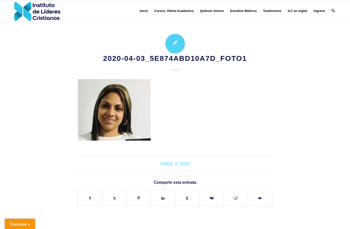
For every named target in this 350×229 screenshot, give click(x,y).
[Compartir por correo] (260, 198)
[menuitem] (144, 11)
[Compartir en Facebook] (90, 198)
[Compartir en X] (115, 198)
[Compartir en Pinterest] (139, 198)
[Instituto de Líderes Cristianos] (37, 11)
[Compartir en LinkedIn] (163, 198)
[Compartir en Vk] (212, 198)
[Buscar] (333, 11)
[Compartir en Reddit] (236, 198)
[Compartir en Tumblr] (187, 198)
